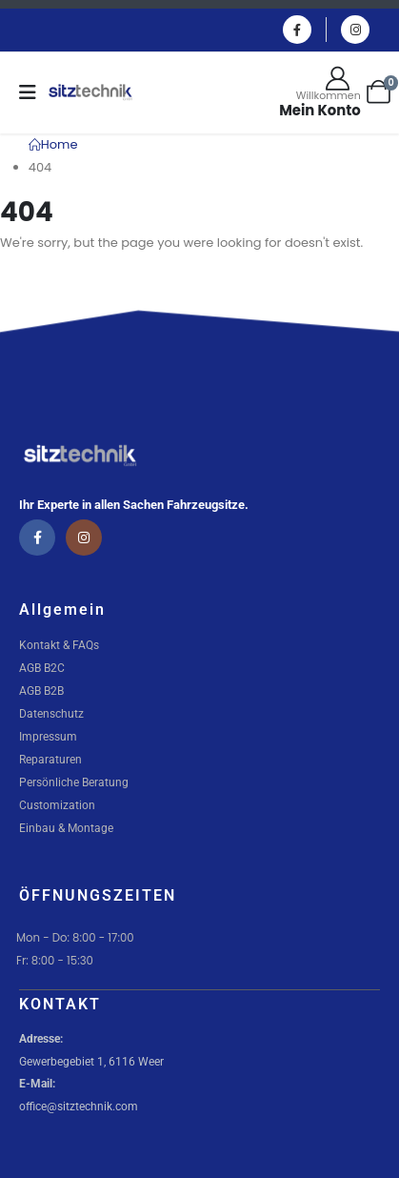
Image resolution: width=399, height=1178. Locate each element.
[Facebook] (297, 29)
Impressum (48, 736)
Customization (57, 805)
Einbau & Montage (66, 828)
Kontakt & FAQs (59, 645)
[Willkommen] (320, 92)
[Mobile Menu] (34, 92)
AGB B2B (41, 691)
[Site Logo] (90, 92)
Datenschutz (51, 714)
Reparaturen (50, 759)
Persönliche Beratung (74, 782)
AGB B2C (42, 668)
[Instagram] (355, 29)
